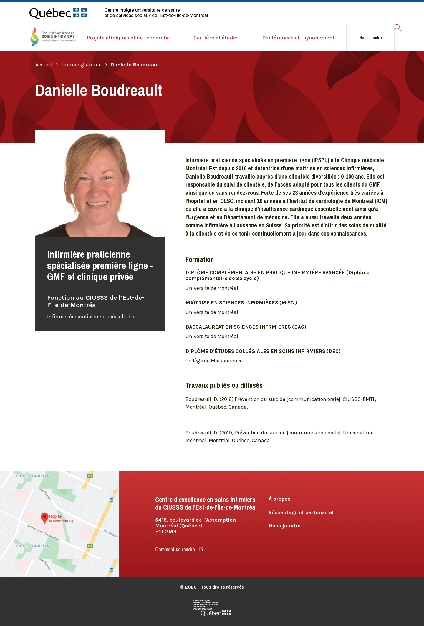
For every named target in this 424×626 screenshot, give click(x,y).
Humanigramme (84, 65)
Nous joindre (370, 37)
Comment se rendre (179, 549)
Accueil (46, 65)
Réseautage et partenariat (301, 512)
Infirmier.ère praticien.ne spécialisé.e (90, 316)
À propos (279, 499)
